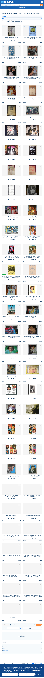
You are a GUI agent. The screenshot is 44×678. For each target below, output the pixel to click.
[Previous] (5, 625)
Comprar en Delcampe (26, 664)
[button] (39, 5)
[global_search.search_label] (25, 5)
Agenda (13, 664)
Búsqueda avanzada (22, 7)
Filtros (3, 18)
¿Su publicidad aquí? (21, 636)
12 (34, 624)
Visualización (6, 21)
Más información (9, 672)
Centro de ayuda (25, 663)
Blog (13, 663)
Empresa (4, 664)
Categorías (4, 16)
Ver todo (40, 642)
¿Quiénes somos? (5, 663)
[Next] (39, 625)
